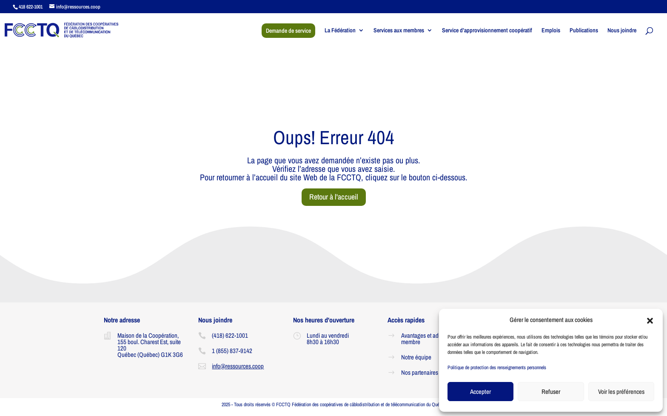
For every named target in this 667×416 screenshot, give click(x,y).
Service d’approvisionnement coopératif (487, 30)
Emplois (551, 30)
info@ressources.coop (238, 366)
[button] (650, 320)
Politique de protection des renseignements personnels (497, 367)
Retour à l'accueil (333, 196)
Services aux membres (398, 30)
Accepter (480, 391)
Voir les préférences (621, 391)
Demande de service (288, 30)
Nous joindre (621, 30)
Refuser (551, 391)
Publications (584, 30)
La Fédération (340, 30)
